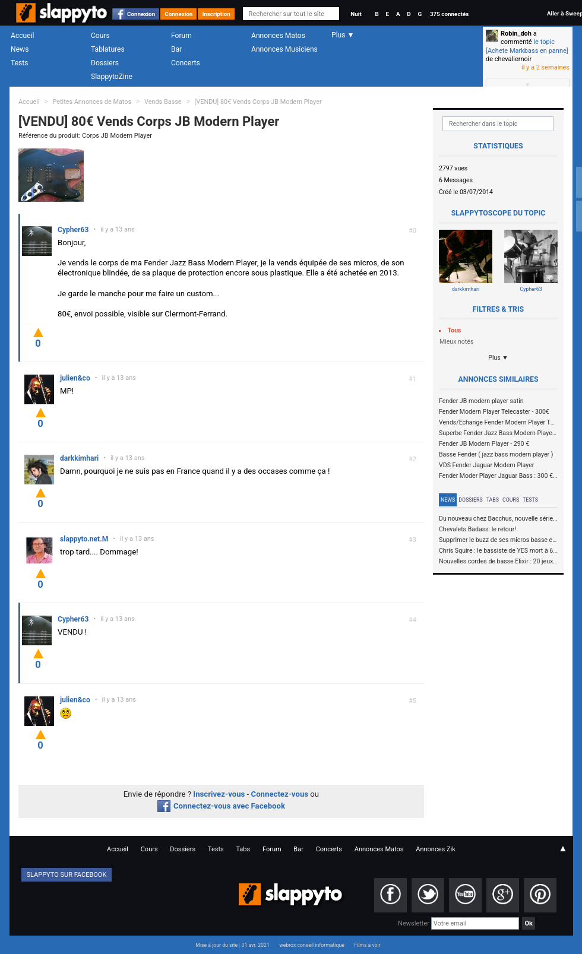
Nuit (355, 14)
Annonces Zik (436, 849)
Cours (100, 35)
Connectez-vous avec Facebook (221, 805)
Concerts (185, 63)
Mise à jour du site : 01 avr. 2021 (232, 945)
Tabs (492, 500)
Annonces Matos (278, 35)
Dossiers (105, 63)
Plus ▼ (498, 358)
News (20, 49)
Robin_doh (516, 33)
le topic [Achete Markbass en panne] (527, 46)
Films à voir (367, 945)
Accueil (22, 35)
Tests (19, 63)
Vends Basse (163, 102)
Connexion (141, 14)
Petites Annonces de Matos (91, 102)
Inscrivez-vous (219, 794)
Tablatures (108, 49)
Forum (181, 35)
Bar (176, 49)
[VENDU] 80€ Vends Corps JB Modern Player (257, 102)
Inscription (216, 14)
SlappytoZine (111, 76)
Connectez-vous (280, 794)
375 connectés (449, 14)
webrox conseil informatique (311, 945)
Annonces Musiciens (284, 49)
